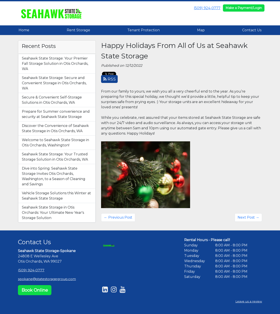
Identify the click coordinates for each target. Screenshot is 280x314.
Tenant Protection (143, 30)
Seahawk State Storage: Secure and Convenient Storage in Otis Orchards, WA (54, 83)
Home (24, 30)
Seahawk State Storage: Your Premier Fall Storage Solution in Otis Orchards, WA (55, 63)
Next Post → (248, 217)
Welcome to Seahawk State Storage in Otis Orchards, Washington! (55, 142)
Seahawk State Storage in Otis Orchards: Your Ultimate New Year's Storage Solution (53, 212)
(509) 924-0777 (207, 8)
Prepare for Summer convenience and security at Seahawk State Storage (56, 114)
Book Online (34, 290)
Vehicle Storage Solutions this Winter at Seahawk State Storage (56, 195)
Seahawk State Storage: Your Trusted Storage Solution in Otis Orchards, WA (55, 156)
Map (201, 30)
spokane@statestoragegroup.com (48, 279)
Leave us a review (248, 301)
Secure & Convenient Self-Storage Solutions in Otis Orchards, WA (52, 100)
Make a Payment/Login (244, 8)
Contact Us (251, 30)
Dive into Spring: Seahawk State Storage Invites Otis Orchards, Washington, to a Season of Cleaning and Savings (53, 176)
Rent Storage (78, 30)
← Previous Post (118, 217)
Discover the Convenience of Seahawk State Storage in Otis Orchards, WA (55, 128)
